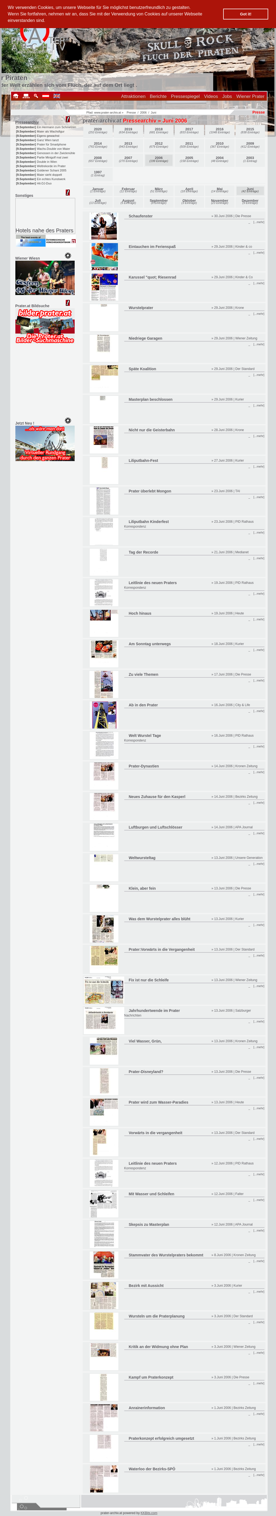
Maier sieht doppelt (49, 174)
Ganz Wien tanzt (48, 140)
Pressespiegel (185, 96)
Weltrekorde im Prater (51, 166)
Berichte (158, 96)
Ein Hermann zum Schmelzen (56, 127)
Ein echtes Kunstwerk (51, 179)
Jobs (227, 96)
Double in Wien (47, 161)
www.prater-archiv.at (107, 112)
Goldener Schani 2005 (51, 170)
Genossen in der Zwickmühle (56, 153)
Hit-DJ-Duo (44, 183)
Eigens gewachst (48, 135)
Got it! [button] (245, 14)
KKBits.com (149, 1513)
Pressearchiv (27, 122)
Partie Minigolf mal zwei (52, 157)
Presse (131, 112)
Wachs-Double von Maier (53, 148)
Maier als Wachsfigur (50, 131)
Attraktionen (133, 96)
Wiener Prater (250, 96)
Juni (153, 112)
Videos (211, 96)
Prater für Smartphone (51, 144)
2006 (143, 112)
